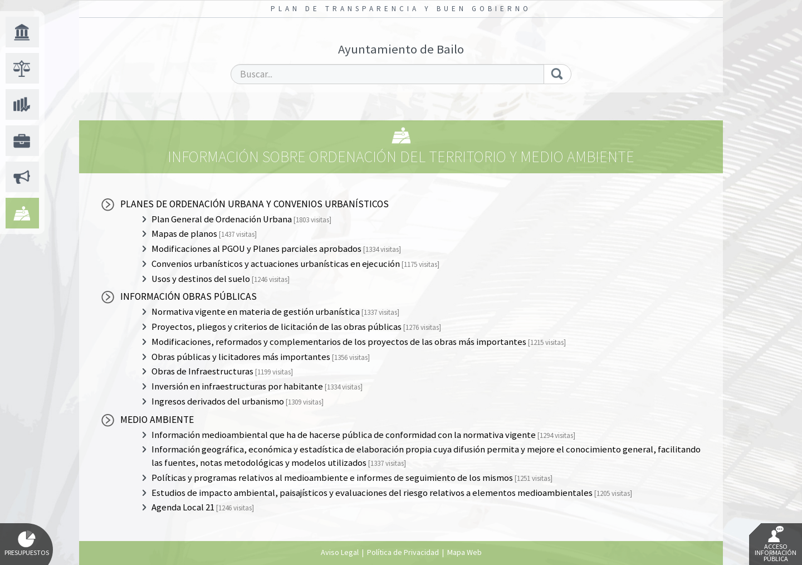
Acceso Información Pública (775, 544)
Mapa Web (464, 552)
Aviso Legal (340, 552)
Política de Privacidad (403, 552)
